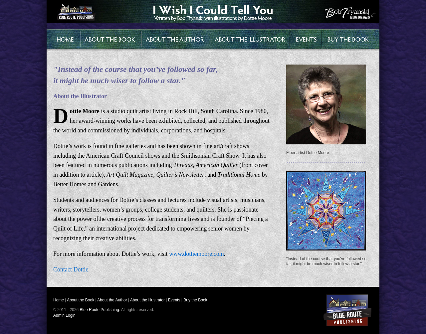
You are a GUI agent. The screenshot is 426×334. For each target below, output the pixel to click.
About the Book (80, 300)
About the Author (112, 300)
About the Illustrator (147, 300)
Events (174, 300)
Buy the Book (195, 300)
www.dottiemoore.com (196, 253)
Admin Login (64, 315)
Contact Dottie (70, 269)
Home (58, 300)
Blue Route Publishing (99, 309)
